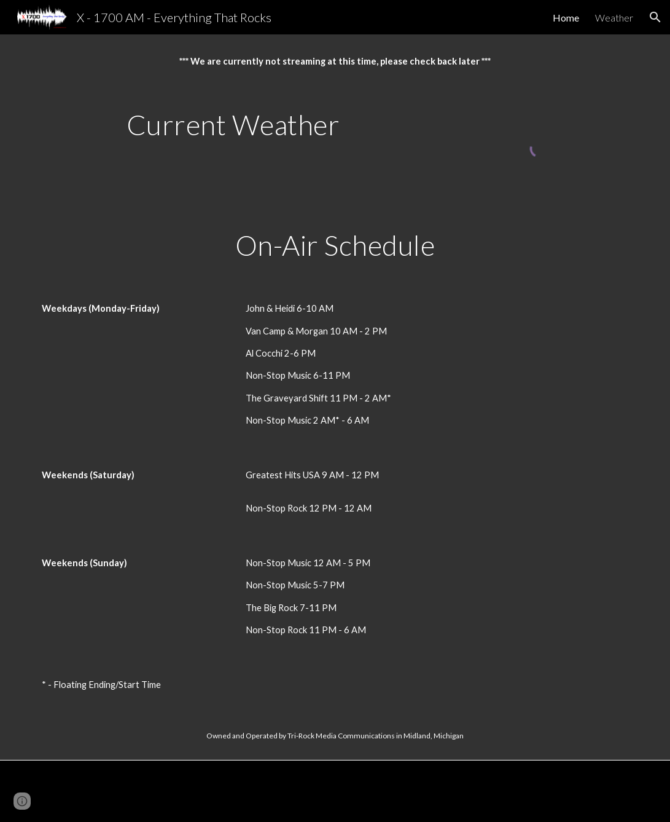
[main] (335, 61)
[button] (655, 17)
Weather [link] (614, 17)
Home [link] (566, 17)
